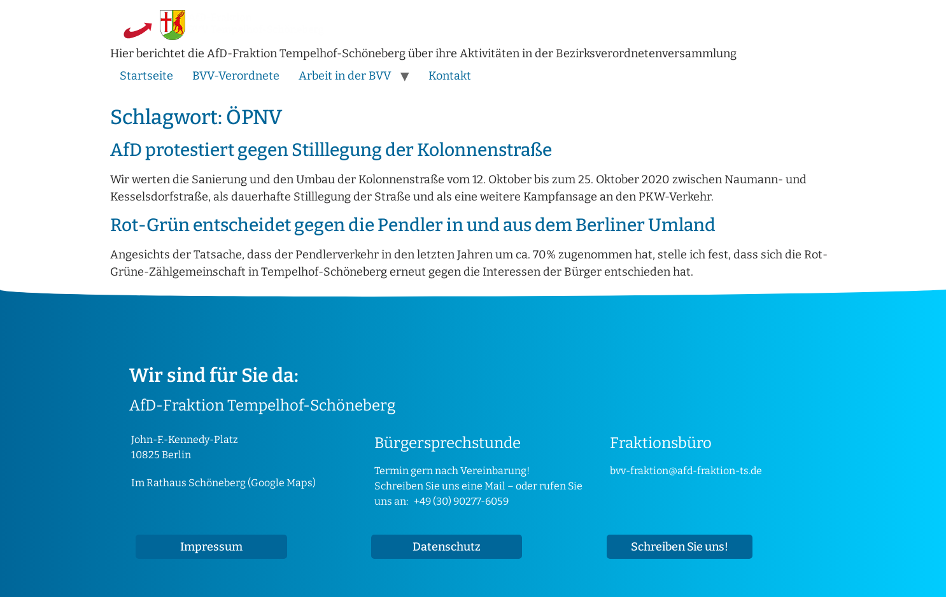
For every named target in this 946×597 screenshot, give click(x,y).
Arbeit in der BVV (345, 76)
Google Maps (282, 483)
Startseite (146, 76)
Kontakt (449, 76)
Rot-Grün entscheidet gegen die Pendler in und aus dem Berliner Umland (413, 224)
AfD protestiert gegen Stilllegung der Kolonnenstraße (331, 149)
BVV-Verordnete (235, 76)
